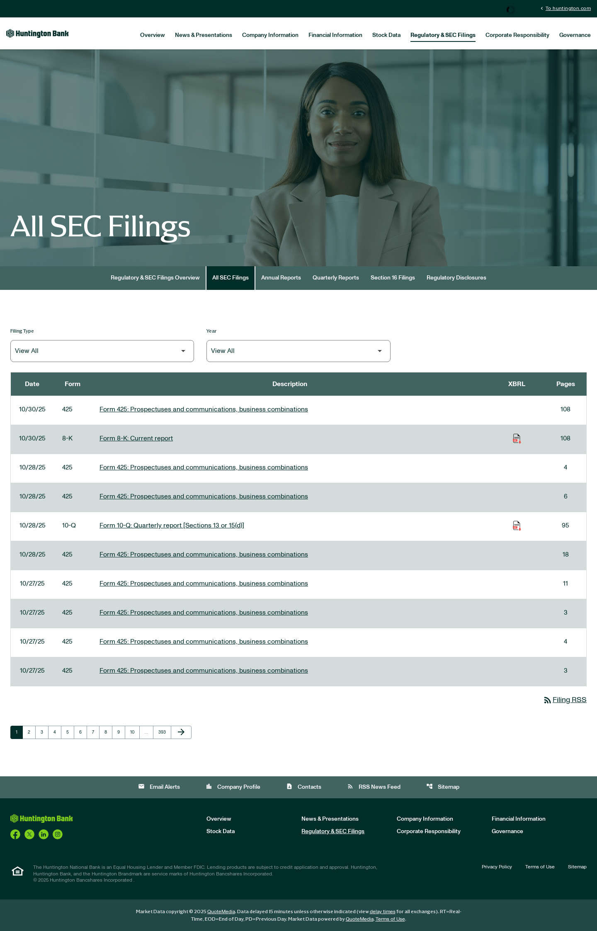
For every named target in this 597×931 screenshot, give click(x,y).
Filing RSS (565, 700)
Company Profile (233, 786)
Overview (152, 35)
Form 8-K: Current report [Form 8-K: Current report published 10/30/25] (136, 438)
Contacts (303, 786)
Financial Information (335, 35)
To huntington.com (565, 8)
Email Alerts (159, 786)
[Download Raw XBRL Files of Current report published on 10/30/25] (517, 438)
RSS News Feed (373, 786)
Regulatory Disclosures (456, 278)
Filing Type (22, 331)
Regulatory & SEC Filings (443, 35)
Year (211, 331)
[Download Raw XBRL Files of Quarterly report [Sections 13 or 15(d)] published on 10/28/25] (517, 525)
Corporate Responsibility (517, 35)
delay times (383, 911)
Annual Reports (281, 278)
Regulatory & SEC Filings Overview (155, 278)
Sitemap (442, 786)
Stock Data (386, 35)
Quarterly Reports (336, 278)
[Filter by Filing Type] (102, 351)
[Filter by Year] (298, 351)
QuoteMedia (221, 911)
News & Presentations (203, 35)
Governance (575, 35)
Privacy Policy (497, 866)
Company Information (270, 35)
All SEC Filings (230, 278)
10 (135, 731)
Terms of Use (540, 866)
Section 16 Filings (393, 278)
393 (163, 731)
